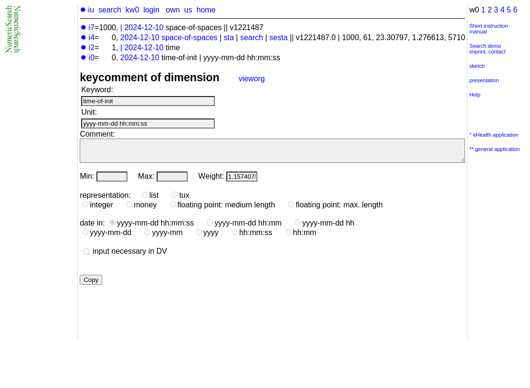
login (151, 10)
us (188, 10)
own (173, 10)
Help (474, 94)
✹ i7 (87, 27)
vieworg (252, 79)
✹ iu (87, 10)
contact (497, 51)
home (205, 10)
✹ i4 (87, 37)
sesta (278, 37)
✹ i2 (87, 47)
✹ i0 (87, 58)
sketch (477, 66)
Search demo (485, 46)
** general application (494, 149)
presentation (484, 80)
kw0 (132, 10)
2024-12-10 (143, 27)
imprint (477, 51)
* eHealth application (494, 135)
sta (229, 37)
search (109, 10)
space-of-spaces (189, 37)
